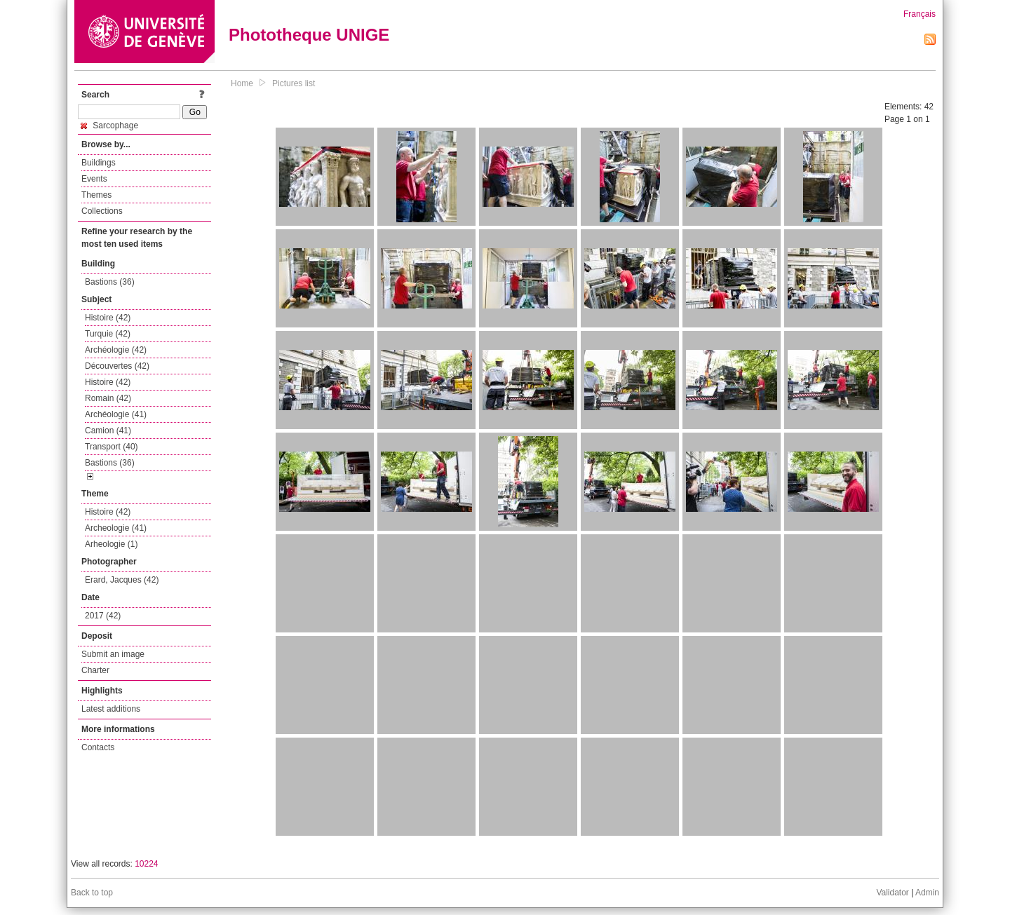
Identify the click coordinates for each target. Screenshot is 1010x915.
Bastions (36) (110, 282)
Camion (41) (108, 430)
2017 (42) (103, 616)
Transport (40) (111, 447)
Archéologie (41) (116, 414)
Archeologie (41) (116, 528)
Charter (95, 670)
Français (919, 14)
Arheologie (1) (111, 544)
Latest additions (110, 709)
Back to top (92, 892)
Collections (102, 211)
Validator (892, 892)
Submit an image (112, 654)
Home (242, 83)
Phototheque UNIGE (309, 34)
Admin (927, 892)
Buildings (98, 163)
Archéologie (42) (116, 350)
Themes (96, 195)
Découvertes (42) (117, 366)
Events (94, 179)
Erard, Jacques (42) (122, 580)
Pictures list (293, 83)
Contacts (97, 747)
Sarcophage (109, 125)
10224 (146, 864)
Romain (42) (108, 398)
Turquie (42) (107, 334)
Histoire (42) (107, 318)
